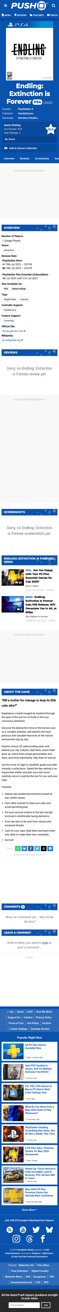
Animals (24, 299)
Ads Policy (33, 1023)
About (20, 1011)
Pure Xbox (43, 1265)
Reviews (24, 158)
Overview (9, 158)
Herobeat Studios (28, 117)
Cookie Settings (19, 1028)
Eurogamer (39, 1276)
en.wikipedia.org (12, 340)
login (45, 943)
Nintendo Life (26, 1265)
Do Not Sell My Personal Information (29, 1256)
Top (10, 1011)
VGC (51, 1276)
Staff (30, 1011)
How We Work (44, 1011)
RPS (46, 1282)
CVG (38, 1282)
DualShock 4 (10, 310)
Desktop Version (40, 1028)
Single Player (10, 299)
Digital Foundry (40, 1270)
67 (18, 582)
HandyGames (25, 113)
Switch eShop (19, 288)
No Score (10, 139)
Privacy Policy (44, 1017)
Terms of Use (16, 1023)
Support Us (14, 1017)
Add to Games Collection (20, 148)
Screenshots (42, 158)
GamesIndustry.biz (21, 1282)
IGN (28, 1276)
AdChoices (47, 1253)
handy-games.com (13, 331)
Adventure (9, 250)
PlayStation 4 (25, 109)
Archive (46, 1023)
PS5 (6, 288)
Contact (28, 1017)
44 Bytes (36, 1253)
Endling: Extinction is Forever (28, 93)
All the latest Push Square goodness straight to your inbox (29, 1296)
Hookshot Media (26, 1250)
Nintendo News (13, 1276)
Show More (29, 1209)
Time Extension (19, 1270)
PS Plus (50, 590)
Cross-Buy (9, 320)
